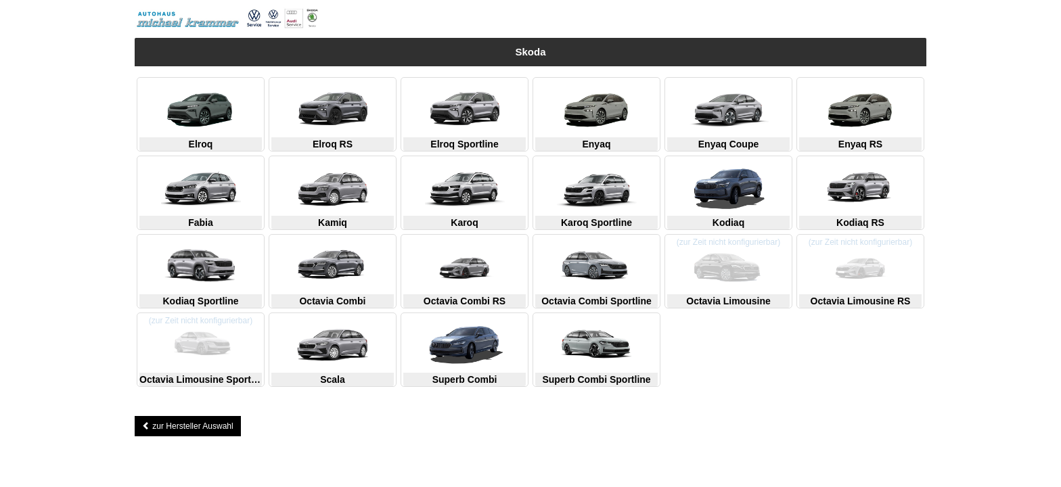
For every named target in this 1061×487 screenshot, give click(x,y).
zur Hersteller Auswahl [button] (187, 426)
